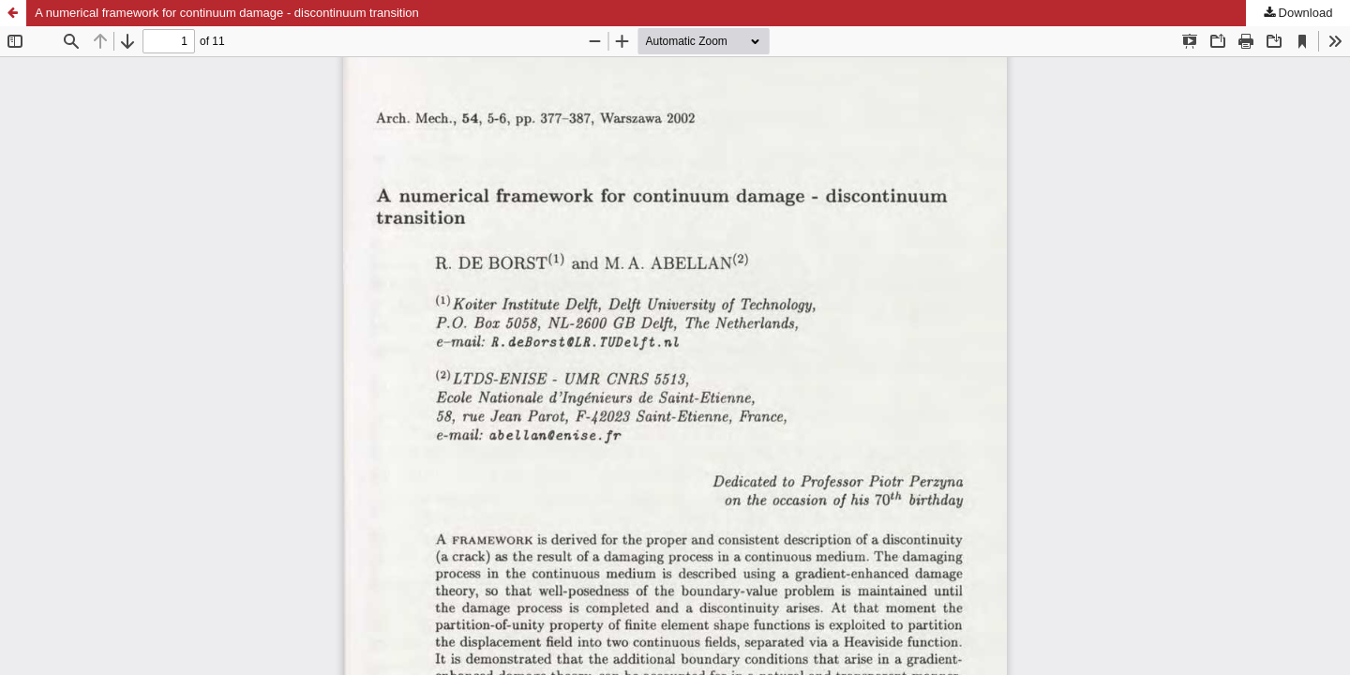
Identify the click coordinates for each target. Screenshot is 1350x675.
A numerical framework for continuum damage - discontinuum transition (227, 13)
